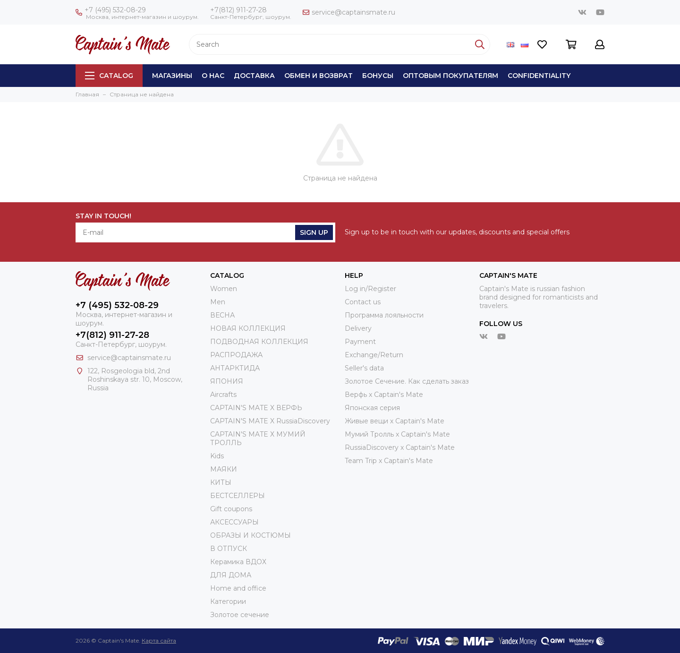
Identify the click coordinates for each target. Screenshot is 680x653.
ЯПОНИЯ (226, 381)
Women (223, 288)
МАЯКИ (223, 469)
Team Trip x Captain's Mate (389, 460)
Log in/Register (370, 288)
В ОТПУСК (228, 548)
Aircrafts (223, 394)
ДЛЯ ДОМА (230, 575)
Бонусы (377, 75)
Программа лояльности (384, 315)
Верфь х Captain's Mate (384, 394)
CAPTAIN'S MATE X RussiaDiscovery (270, 421)
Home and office (238, 588)
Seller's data (364, 368)
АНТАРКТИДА (235, 368)
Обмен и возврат (318, 75)
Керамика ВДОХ (238, 562)
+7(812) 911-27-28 (238, 10)
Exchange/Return (374, 355)
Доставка (254, 75)
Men (217, 302)
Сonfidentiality (539, 75)
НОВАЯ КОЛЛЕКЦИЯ (248, 328)
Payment (360, 341)
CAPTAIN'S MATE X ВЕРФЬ (256, 408)
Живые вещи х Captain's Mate (394, 421)
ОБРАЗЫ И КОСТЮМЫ (250, 535)
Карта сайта (159, 640)
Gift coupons (231, 509)
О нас (213, 75)
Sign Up (314, 232)
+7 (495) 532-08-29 (111, 10)
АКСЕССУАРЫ (234, 522)
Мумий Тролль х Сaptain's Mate (397, 434)
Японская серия (372, 408)
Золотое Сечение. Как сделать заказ (407, 381)
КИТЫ (220, 482)
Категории (228, 601)
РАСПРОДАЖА (236, 355)
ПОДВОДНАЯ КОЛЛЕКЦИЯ (259, 341)
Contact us (363, 302)
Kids (217, 456)
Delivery (358, 328)
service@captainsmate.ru (349, 12)
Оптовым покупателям (450, 75)
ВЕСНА (222, 315)
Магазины (172, 75)
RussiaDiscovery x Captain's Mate (400, 447)
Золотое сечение (239, 614)
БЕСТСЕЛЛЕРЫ (237, 495)
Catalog (109, 75)
